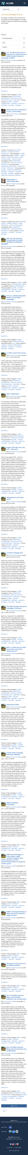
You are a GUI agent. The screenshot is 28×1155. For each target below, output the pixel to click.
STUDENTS (4, 105)
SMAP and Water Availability (12, 804)
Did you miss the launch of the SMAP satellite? (16, 964)
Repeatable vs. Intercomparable (12, 180)
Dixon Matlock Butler (14, 184)
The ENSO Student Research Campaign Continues (16, 607)
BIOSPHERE (16, 100)
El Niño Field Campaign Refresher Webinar (14, 754)
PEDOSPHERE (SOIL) (7, 100)
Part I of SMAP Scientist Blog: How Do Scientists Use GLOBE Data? (16, 1049)
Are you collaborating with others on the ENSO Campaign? (16, 297)
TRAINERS (18, 105)
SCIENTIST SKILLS (17, 159)
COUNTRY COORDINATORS (14, 170)
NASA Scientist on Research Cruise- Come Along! (16, 111)
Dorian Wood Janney (14, 114)
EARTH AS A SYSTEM (16, 98)
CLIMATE (16, 155)
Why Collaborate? (12, 394)
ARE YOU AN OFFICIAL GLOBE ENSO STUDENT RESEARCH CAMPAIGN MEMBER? (12, 241)
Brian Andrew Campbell (9, 60)
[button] (24, 3)
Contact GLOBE (18, 1147)
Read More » (4, 91)
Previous (5, 1109)
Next (4, 1111)
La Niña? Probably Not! (14, 553)
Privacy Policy (9, 1147)
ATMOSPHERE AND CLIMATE (9, 166)
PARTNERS (14, 103)
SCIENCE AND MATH (14, 152)
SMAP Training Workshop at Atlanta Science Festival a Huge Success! (16, 913)
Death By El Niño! (12, 705)
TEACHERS (11, 105)
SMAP (18, 845)
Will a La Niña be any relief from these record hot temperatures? (16, 649)
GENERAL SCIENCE (12, 223)
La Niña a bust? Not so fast (16, 353)
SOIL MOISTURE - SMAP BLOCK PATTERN (12, 438)
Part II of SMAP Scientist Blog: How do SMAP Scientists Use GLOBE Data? (16, 997)
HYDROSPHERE (5, 98)
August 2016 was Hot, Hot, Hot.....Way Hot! (15, 448)
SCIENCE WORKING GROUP (18, 284)
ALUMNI (9, 102)
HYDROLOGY (10, 168)
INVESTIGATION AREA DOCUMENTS (11, 175)
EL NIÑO (19, 94)
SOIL (13, 343)
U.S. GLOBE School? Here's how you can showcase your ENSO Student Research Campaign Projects (14, 55)
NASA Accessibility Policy (14, 1150)
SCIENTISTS (21, 103)
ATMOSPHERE (17, 96)
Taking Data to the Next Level (15, 498)
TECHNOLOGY (5, 153)
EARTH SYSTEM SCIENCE (16, 225)
